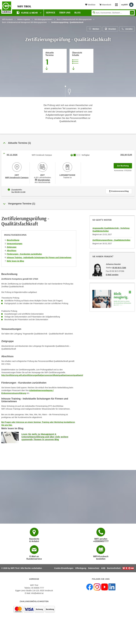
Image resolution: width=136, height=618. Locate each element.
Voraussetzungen (14, 242)
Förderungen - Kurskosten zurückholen (24, 253)
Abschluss (11, 249)
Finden (132, 13)
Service (50, 13)
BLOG (77, 13)
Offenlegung (80, 568)
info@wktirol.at (37, 593)
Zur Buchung (124, 165)
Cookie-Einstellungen (63, 568)
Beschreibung (13, 239)
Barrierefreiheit (113, 568)
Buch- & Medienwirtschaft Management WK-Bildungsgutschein (24, 22)
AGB (103, 568)
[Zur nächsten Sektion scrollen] (68, 91)
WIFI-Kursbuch (7, 19)
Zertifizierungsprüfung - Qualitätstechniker (111, 239)
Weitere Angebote (23, 19)
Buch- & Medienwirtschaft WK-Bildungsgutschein (74, 19)
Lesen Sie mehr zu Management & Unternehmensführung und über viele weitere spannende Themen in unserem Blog (44, 435)
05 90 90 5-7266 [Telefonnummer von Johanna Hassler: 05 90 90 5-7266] (119, 267)
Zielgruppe (11, 246)
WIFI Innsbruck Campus (16, 177)
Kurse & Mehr (27, 12)
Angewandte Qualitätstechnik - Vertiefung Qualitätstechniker (110, 228)
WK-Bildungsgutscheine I (43, 19)
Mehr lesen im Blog (15, 260)
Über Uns (64, 13)
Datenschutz (93, 568)
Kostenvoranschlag (119, 190)
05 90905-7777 (37, 588)
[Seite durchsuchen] (113, 12)
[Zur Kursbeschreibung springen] (81, 61)
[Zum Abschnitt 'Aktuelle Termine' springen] (55, 61)
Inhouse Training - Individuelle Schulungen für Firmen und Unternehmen (39, 256)
